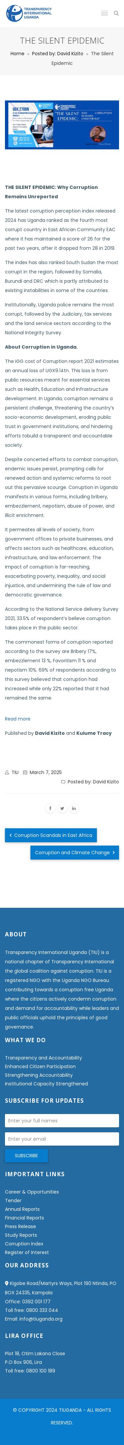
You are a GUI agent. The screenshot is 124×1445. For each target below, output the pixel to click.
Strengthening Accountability (39, 1075)
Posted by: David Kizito (57, 53)
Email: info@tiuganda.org (33, 1319)
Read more (17, 719)
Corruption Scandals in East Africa (51, 835)
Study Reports (21, 1235)
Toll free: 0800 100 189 (30, 1370)
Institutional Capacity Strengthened (46, 1083)
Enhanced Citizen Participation (40, 1066)
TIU (15, 772)
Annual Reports (22, 1209)
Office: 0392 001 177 (28, 1301)
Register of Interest (27, 1252)
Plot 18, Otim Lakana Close (35, 1353)
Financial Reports (24, 1217)
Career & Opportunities (32, 1192)
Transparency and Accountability (43, 1057)
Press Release (20, 1226)
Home (17, 53)
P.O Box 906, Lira (23, 1362)
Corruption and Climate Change (74, 852)
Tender (13, 1200)
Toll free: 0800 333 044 (31, 1310)
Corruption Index (24, 1243)
